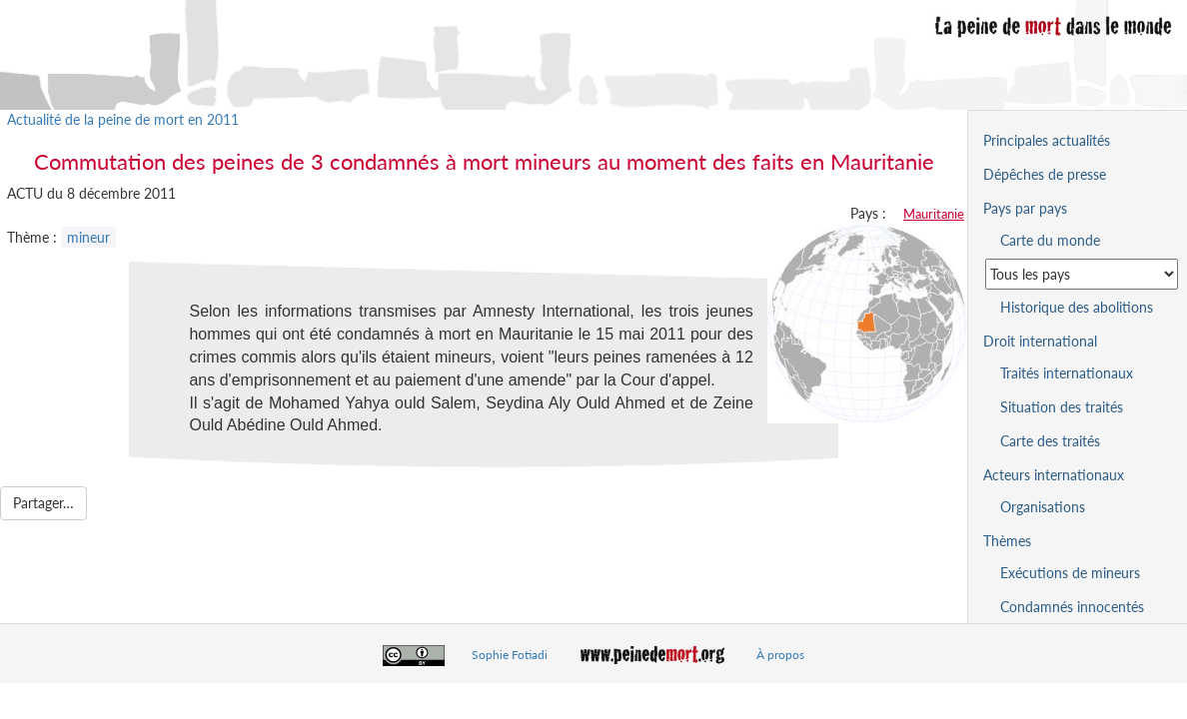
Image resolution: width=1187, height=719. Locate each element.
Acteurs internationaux (1053, 474)
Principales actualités (1046, 140)
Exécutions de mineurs (1070, 572)
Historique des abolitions (1076, 307)
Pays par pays (1025, 208)
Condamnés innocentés (1072, 606)
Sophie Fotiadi (510, 654)
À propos (780, 654)
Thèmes (1007, 540)
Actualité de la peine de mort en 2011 (123, 119)
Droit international (1040, 341)
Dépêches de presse (1044, 174)
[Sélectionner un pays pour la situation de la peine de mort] (1081, 274)
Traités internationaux (1066, 372)
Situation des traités (1061, 406)
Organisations (1042, 506)
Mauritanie (933, 214)
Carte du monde (1050, 240)
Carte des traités (1050, 440)
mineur (88, 237)
